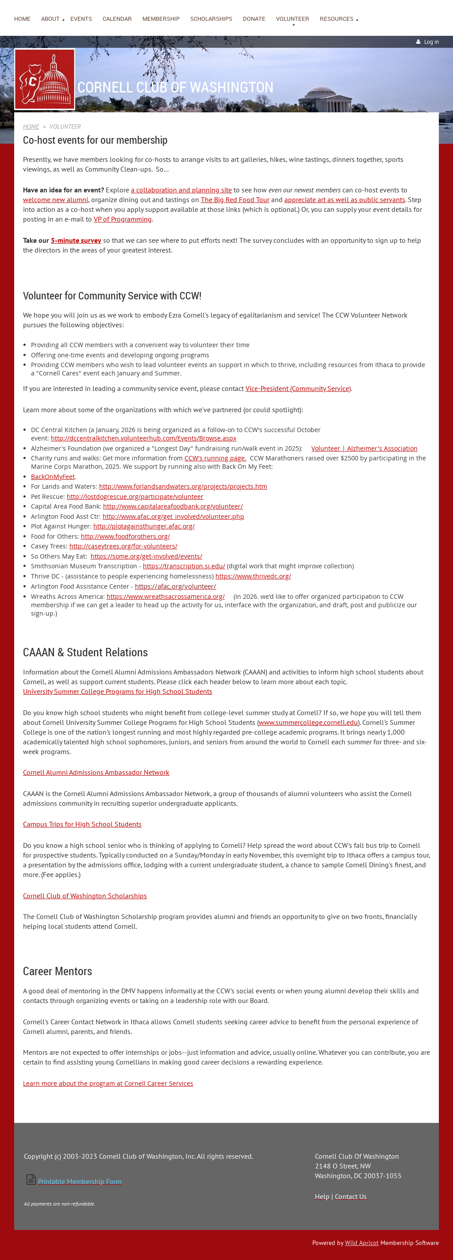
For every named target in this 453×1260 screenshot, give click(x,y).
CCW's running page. (215, 458)
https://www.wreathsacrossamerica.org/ (166, 596)
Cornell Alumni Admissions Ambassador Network (96, 772)
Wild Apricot (362, 1243)
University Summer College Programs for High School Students (117, 691)
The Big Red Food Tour (235, 199)
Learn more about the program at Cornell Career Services (108, 1083)
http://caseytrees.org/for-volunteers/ (123, 546)
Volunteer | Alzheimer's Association (364, 448)
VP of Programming (123, 218)
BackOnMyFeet (53, 476)
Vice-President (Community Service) (298, 388)
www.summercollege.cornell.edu (308, 722)
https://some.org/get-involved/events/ (146, 556)
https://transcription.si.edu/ (184, 566)
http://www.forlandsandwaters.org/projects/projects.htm (183, 486)
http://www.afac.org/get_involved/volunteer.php (173, 516)
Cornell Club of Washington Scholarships (85, 895)
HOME (31, 126)
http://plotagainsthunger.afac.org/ (144, 526)
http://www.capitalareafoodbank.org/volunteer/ (173, 506)
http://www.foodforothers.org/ (125, 536)
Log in (431, 42)
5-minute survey (76, 240)
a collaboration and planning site (181, 189)
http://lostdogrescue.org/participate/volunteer (135, 496)
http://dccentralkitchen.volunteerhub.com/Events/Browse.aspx (143, 438)
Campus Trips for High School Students (82, 824)
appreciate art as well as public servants (344, 199)
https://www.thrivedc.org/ (253, 576)
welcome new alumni (55, 199)
